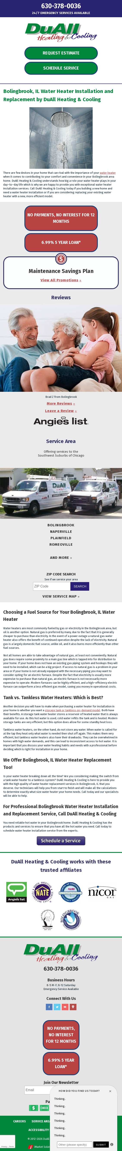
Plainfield (61, 538)
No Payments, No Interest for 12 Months (61, 218)
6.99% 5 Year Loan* (61, 242)
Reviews (61, 297)
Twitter (57, 1007)
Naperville (61, 531)
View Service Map (60, 596)
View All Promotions (59, 280)
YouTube (65, 1007)
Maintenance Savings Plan (61, 271)
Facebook (49, 1007)
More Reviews (59, 403)
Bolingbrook (61, 525)
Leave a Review (59, 411)
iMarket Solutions (44, 1146)
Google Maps (73, 1007)
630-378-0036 (61, 6)
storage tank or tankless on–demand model (72, 710)
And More (59, 557)
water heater (108, 172)
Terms (11, 1147)
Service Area (61, 441)
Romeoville (61, 544)
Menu (13, 5)
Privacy (4, 1147)
